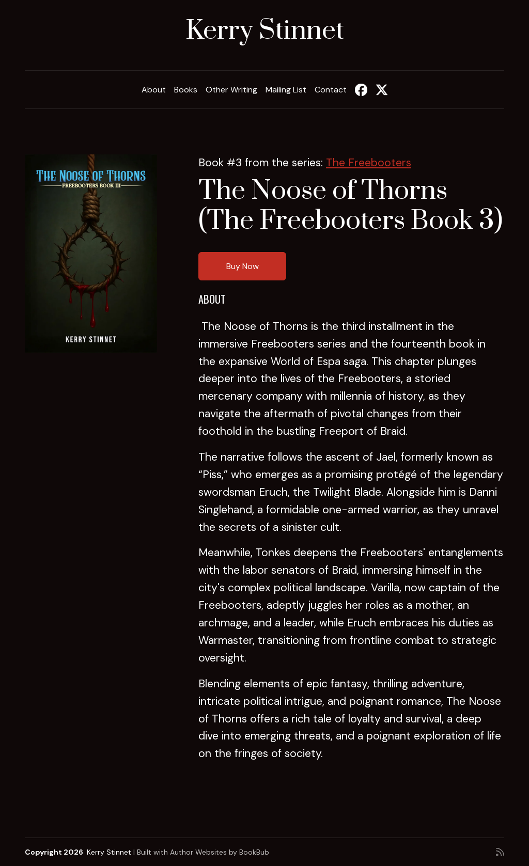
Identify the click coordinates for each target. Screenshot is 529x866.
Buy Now (242, 266)
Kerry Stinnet (264, 31)
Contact (331, 89)
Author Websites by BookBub (219, 852)
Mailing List (286, 89)
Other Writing (231, 89)
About (154, 89)
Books (185, 89)
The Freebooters (368, 162)
